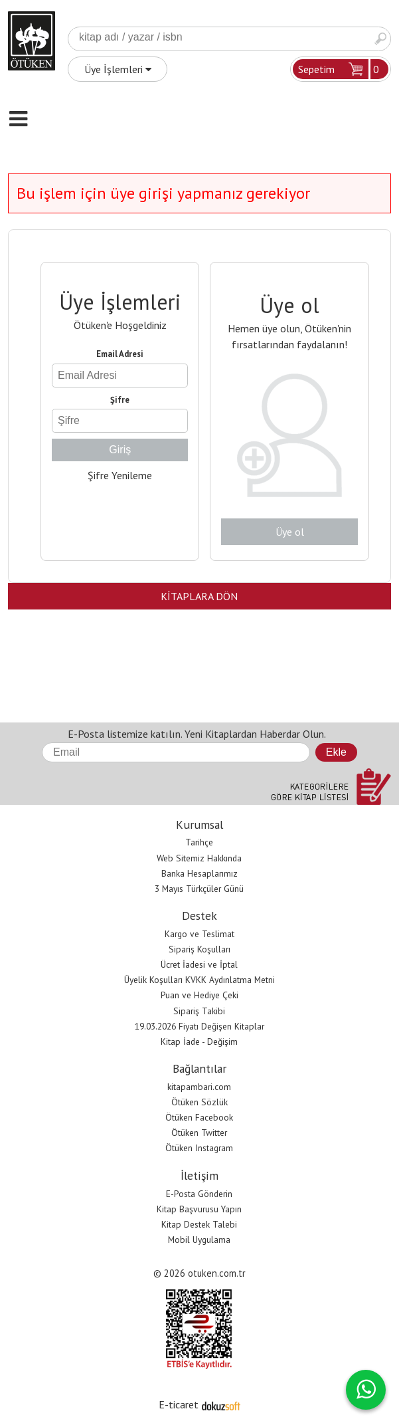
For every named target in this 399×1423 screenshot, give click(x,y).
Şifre (119, 399)
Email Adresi (119, 354)
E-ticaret (179, 1404)
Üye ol (290, 531)
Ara (380, 39)
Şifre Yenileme (120, 475)
